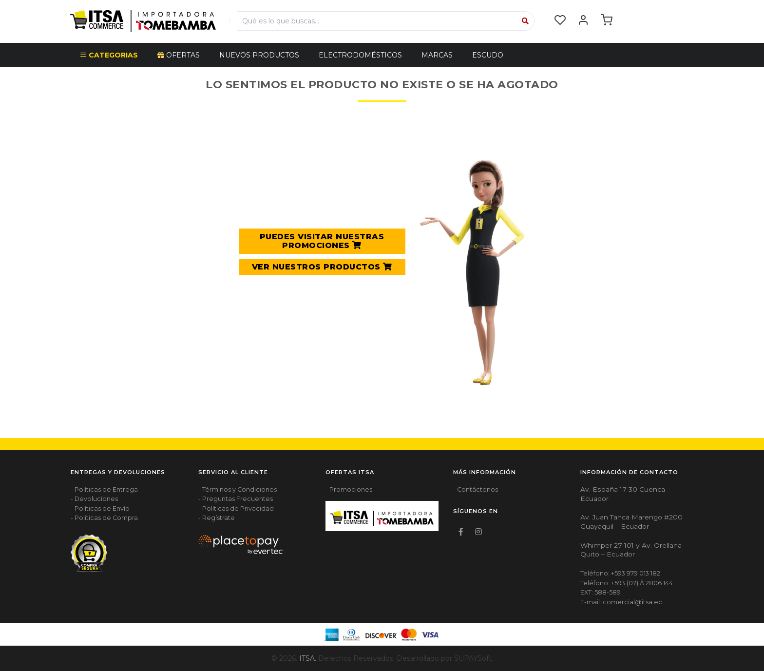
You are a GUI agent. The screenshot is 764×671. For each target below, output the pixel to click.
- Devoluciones (94, 498)
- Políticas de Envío (100, 508)
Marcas (437, 55)
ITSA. (307, 658)
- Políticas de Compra (104, 517)
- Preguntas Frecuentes (235, 498)
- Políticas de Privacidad (236, 508)
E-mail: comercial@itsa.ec (621, 602)
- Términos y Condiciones (237, 489)
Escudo (487, 55)
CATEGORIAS (109, 55)
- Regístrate (216, 517)
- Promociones (348, 489)
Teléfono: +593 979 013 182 (620, 573)
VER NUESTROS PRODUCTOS (322, 266)
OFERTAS (178, 55)
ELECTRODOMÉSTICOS (360, 55)
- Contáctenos (475, 489)
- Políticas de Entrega (104, 489)
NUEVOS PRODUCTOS (259, 55)
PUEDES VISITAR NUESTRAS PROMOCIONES (322, 241)
